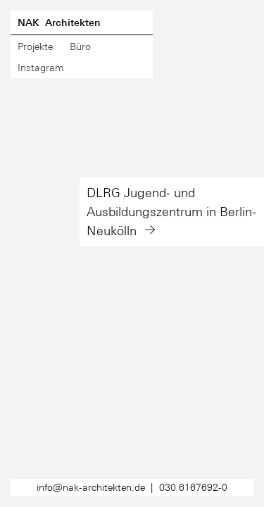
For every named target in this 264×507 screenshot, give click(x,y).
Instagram (41, 67)
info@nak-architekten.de (91, 487)
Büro (80, 46)
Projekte (35, 46)
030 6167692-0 (193, 487)
